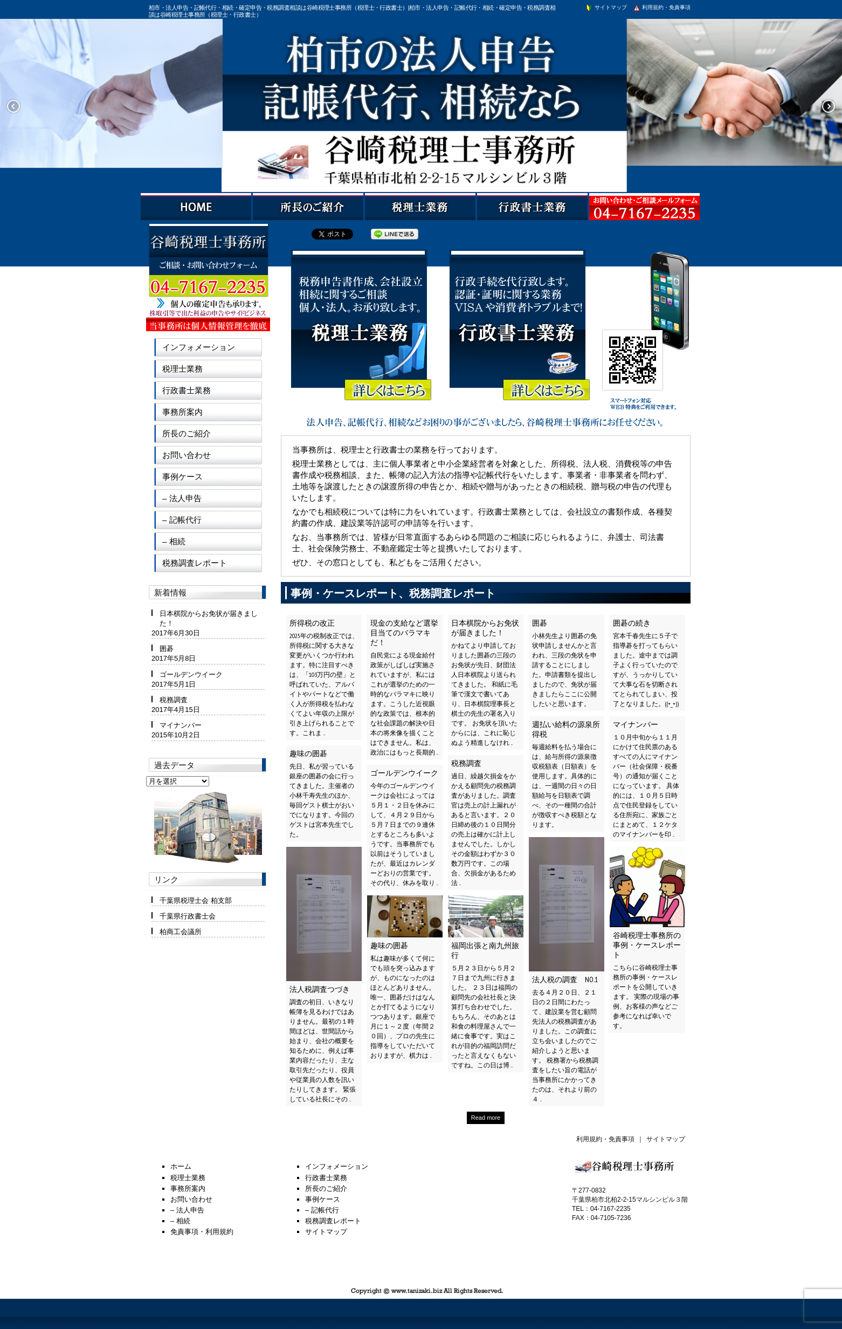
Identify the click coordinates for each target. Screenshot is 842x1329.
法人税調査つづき (319, 989)
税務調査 (466, 763)
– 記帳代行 (182, 519)
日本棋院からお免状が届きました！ (485, 628)
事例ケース (182, 476)
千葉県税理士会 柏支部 (196, 900)
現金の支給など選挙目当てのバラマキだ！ (404, 632)
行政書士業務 (186, 390)
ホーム (180, 1166)
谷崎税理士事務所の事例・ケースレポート (647, 945)
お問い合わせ (186, 455)
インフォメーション (198, 347)
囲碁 (539, 623)
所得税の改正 (312, 623)
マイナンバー (635, 724)
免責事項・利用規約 (201, 1232)
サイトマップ (606, 7)
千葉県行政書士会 (188, 916)
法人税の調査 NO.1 (565, 979)
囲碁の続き (632, 623)
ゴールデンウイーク (404, 773)
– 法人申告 (182, 498)
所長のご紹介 (186, 433)
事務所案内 (182, 411)
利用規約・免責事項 (661, 7)
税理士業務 (182, 368)
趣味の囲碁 (308, 753)
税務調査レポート (194, 562)
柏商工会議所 (181, 932)
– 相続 (173, 541)
